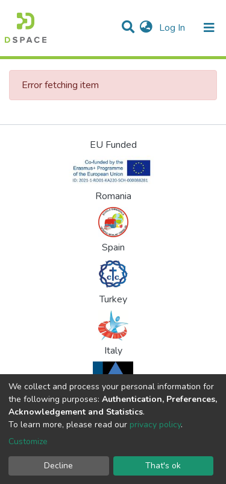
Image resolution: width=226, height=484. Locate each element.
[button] (146, 28)
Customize (28, 441)
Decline (58, 465)
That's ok (163, 465)
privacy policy (155, 424)
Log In (173, 27)
